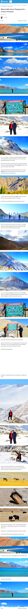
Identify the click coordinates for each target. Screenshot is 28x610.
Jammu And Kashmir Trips (18, 5)
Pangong (3, 157)
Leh (20, 157)
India (19, 165)
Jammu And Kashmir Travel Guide (8, 5)
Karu (17, 196)
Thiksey (2, 171)
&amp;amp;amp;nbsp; (14, 362)
